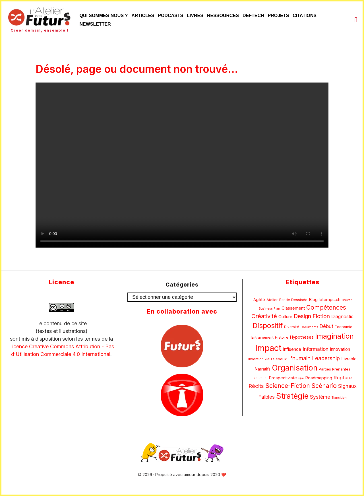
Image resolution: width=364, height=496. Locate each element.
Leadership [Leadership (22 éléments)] (326, 358)
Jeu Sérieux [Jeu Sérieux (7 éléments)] (276, 359)
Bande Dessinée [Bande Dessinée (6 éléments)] (293, 300)
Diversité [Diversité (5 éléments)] (291, 327)
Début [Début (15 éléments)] (326, 326)
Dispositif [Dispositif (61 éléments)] (268, 325)
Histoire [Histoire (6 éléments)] (281, 337)
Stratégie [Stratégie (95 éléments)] (292, 396)
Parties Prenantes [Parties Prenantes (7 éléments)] (334, 369)
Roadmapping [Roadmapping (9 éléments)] (318, 377)
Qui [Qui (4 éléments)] (301, 378)
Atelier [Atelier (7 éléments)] (272, 299)
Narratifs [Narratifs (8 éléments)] (262, 369)
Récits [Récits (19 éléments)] (256, 386)
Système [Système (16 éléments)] (320, 397)
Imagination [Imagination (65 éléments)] (334, 336)
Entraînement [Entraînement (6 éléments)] (262, 337)
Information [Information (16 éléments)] (315, 349)
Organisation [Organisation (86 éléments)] (294, 367)
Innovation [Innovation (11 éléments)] (340, 349)
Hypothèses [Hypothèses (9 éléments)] (302, 337)
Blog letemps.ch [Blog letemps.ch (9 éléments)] (324, 299)
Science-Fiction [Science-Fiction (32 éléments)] (287, 385)
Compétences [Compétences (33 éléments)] (326, 307)
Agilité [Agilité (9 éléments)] (259, 299)
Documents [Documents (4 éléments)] (309, 327)
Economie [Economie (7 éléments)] (343, 326)
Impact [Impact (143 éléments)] (268, 348)
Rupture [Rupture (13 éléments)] (343, 377)
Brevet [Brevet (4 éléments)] (347, 300)
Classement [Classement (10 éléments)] (293, 308)
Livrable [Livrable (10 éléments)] (349, 358)
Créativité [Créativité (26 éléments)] (264, 316)
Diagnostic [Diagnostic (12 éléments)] (342, 316)
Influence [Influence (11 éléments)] (292, 349)
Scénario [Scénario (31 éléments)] (324, 385)
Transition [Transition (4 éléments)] (339, 398)
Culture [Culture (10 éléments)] (285, 316)
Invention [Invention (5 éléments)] (256, 359)
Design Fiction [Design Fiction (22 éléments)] (312, 316)
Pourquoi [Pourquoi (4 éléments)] (260, 378)
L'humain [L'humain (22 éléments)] (299, 358)
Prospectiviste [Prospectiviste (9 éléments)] (283, 377)
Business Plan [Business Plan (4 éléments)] (269, 308)
